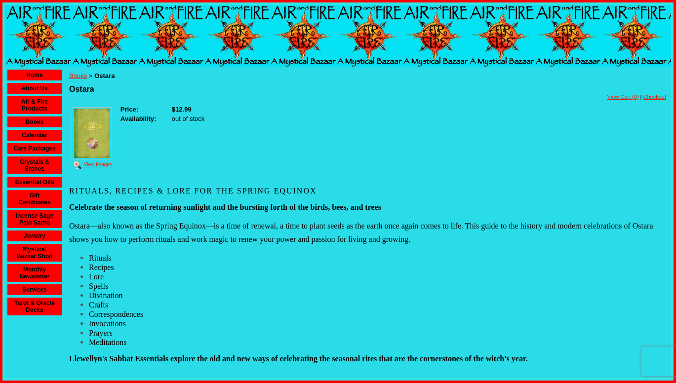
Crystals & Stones (34, 165)
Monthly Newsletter (35, 273)
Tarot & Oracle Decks (34, 306)
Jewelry (34, 235)
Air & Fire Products (34, 105)
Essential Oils (34, 182)
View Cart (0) (623, 97)
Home (34, 75)
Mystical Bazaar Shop (35, 253)
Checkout (654, 97)
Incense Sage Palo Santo (35, 219)
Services (34, 289)
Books (35, 121)
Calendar (34, 135)
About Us (34, 88)
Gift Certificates (34, 199)
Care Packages (34, 148)
